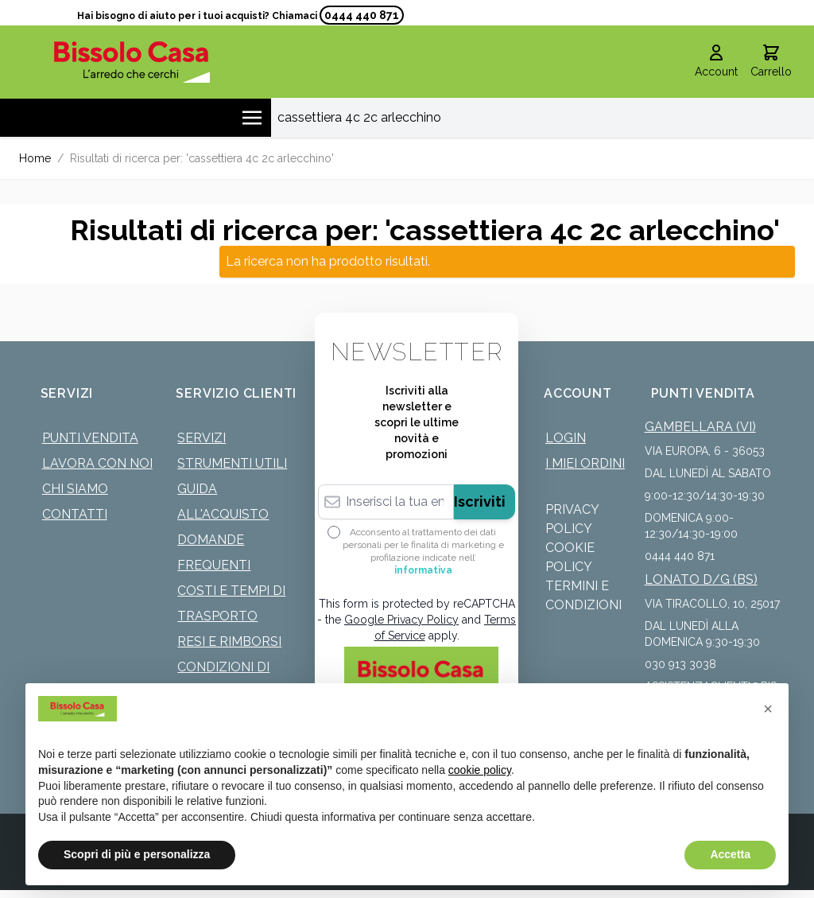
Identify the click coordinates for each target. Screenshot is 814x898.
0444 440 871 (361, 15)
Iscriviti (480, 501)
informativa (423, 570)
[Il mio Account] (716, 62)
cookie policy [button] (479, 770)
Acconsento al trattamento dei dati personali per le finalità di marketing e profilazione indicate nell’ (423, 551)
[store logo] (132, 62)
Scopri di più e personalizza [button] (137, 854)
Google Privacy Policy (401, 619)
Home (35, 158)
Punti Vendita (90, 437)
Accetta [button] (730, 854)
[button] (768, 708)
